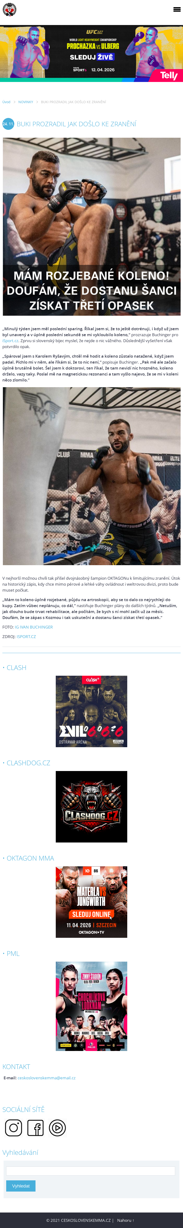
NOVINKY (25, 102)
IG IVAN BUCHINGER (34, 627)
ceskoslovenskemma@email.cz (47, 1078)
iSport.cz (10, 340)
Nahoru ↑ (125, 1220)
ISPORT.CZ (26, 636)
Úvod (6, 102)
